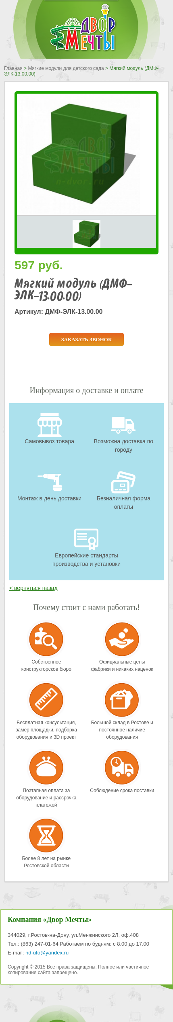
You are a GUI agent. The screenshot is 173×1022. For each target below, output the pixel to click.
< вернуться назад (33, 588)
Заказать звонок (86, 339)
